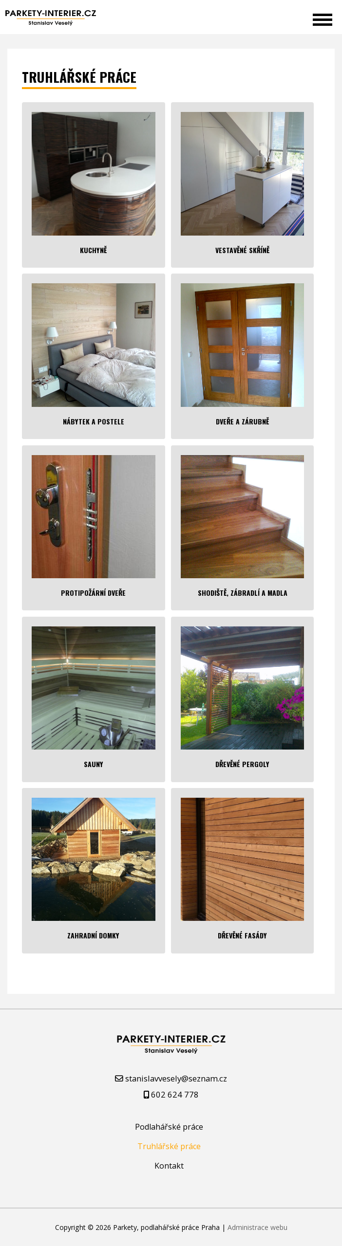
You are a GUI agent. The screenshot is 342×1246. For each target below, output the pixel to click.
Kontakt (169, 1165)
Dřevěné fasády (242, 935)
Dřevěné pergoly (242, 764)
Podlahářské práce (169, 1126)
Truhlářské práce (169, 1146)
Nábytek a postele (93, 421)
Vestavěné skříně (242, 250)
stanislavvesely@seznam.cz (176, 1078)
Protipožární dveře (93, 592)
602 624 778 (175, 1094)
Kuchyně (93, 250)
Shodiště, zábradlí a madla (242, 592)
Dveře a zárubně (242, 421)
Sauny (93, 764)
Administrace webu (257, 1227)
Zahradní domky (93, 935)
